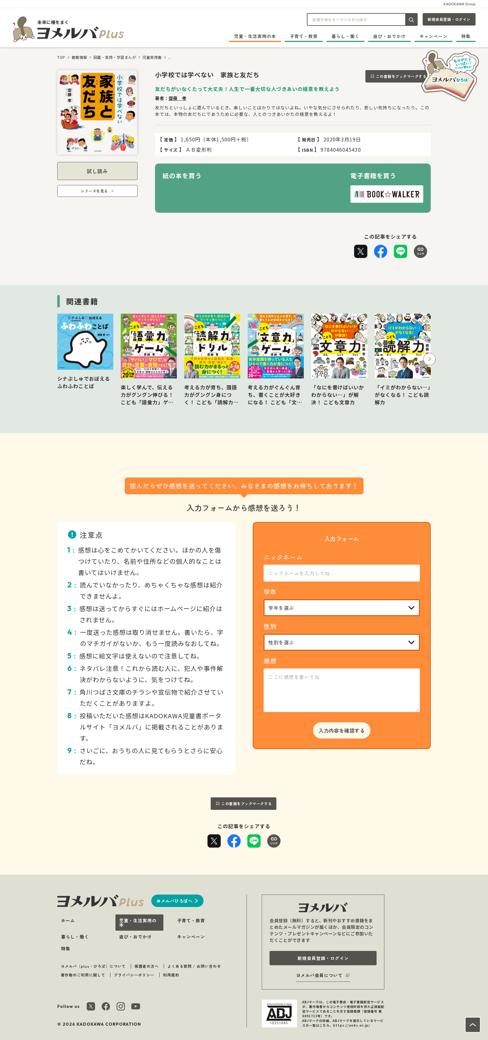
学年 (270, 591)
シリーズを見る (94, 190)
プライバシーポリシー (134, 974)
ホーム (68, 920)
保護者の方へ (146, 966)
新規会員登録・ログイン (449, 19)
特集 (466, 36)
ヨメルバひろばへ (174, 901)
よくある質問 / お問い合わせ (194, 966)
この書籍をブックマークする (401, 76)
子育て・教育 (304, 36)
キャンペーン (434, 36)
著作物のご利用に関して (83, 974)
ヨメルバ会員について (319, 975)
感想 (270, 660)
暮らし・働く (345, 36)
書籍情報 (79, 57)
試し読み (97, 171)
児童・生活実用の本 (255, 36)
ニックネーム (283, 557)
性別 (270, 626)
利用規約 (171, 974)
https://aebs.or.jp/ (351, 1025)
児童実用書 (152, 57)
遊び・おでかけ (389, 36)
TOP (61, 57)
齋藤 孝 (178, 98)
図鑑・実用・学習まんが (114, 57)
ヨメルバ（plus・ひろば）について (93, 966)
